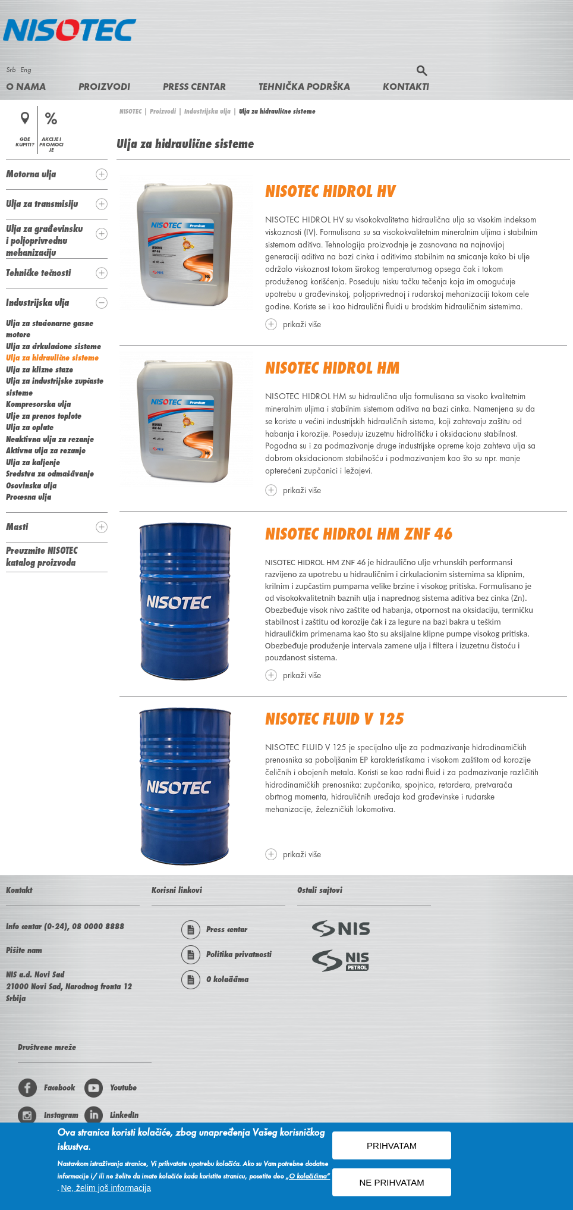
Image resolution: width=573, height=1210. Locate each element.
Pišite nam (24, 950)
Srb (10, 69)
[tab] (57, 174)
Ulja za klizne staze (39, 369)
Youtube (110, 1088)
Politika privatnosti (226, 954)
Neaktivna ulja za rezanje (50, 439)
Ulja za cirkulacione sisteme (53, 346)
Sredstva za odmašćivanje (50, 473)
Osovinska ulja (31, 485)
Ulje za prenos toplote (43, 415)
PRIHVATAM (392, 1147)
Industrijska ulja (207, 111)
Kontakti (406, 86)
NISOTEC (130, 111)
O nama (26, 86)
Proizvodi (104, 86)
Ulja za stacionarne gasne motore (49, 329)
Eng (25, 69)
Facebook (46, 1088)
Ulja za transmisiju (42, 203)
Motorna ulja (31, 174)
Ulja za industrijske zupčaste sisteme (54, 386)
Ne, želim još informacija (106, 1189)
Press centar (194, 86)
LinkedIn (111, 1115)
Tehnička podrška (304, 86)
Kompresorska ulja (38, 404)
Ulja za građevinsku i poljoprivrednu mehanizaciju (44, 240)
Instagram (48, 1115)
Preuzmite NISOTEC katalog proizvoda (41, 556)
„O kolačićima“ (307, 1177)
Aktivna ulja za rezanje (46, 450)
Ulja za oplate (29, 427)
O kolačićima (214, 979)
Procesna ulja (28, 496)
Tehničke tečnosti (38, 272)
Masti (17, 526)
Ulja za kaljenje (33, 462)
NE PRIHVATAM (392, 1184)
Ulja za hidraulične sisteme (52, 357)
